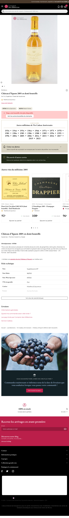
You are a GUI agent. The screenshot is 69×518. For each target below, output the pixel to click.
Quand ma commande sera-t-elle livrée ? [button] (16, 313)
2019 (32, 138)
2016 (53, 135)
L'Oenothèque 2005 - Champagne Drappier (43, 207)
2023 (38, 138)
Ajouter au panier (15, 220)
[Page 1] (2, 86)
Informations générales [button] (9, 310)
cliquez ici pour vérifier (50, 498)
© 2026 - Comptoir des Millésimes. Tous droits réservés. (17, 500)
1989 (45, 133)
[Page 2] (4, 86)
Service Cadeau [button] (6, 321)
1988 (38, 133)
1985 (23, 133)
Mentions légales (39, 500)
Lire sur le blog (6, 441)
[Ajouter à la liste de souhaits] (67, 90)
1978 (60, 130)
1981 (8, 133)
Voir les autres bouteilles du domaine (20, 116)
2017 (60, 135)
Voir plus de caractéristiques (34, 298)
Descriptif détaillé (6, 103)
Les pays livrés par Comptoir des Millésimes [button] (16, 317)
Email (3, 426)
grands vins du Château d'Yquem (21, 259)
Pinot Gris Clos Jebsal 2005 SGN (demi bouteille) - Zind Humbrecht (14, 207)
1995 (60, 133)
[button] (24, 408)
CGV (46, 500)
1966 (38, 130)
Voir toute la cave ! (34, 390)
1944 (15, 130)
